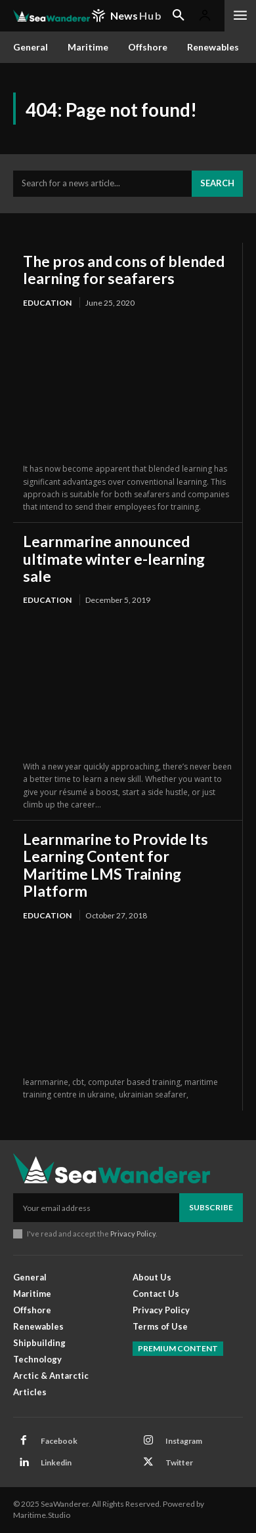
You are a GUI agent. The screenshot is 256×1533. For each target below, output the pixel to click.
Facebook (59, 1441)
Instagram (183, 1441)
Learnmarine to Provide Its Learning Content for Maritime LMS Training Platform (115, 865)
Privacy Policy (133, 1233)
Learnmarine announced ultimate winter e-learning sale (114, 558)
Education (47, 303)
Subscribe (211, 1207)
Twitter (179, 1462)
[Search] (217, 184)
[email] (96, 1207)
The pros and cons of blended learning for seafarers (123, 269)
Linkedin (56, 1462)
